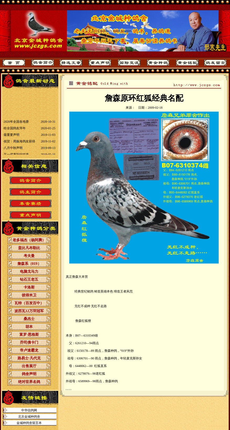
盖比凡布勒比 (29, 248)
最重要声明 (11, 136)
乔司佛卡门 (29, 342)
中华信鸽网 (29, 410)
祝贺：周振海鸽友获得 (19, 143)
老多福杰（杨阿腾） (29, 240)
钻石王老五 (29, 279)
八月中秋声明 (13, 149)
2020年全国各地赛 (16, 123)
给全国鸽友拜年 (15, 130)
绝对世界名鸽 (29, 382)
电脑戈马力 (29, 272)
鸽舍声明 (29, 374)
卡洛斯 (29, 287)
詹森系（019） (29, 264)
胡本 (29, 327)
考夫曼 (29, 256)
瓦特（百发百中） (29, 303)
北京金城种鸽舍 (29, 416)
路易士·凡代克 (29, 358)
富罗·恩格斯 (29, 335)
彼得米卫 (29, 295)
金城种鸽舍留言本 (29, 423)
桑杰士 (29, 319)
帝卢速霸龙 (29, 350)
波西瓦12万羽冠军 (29, 311)
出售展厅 (29, 366)
